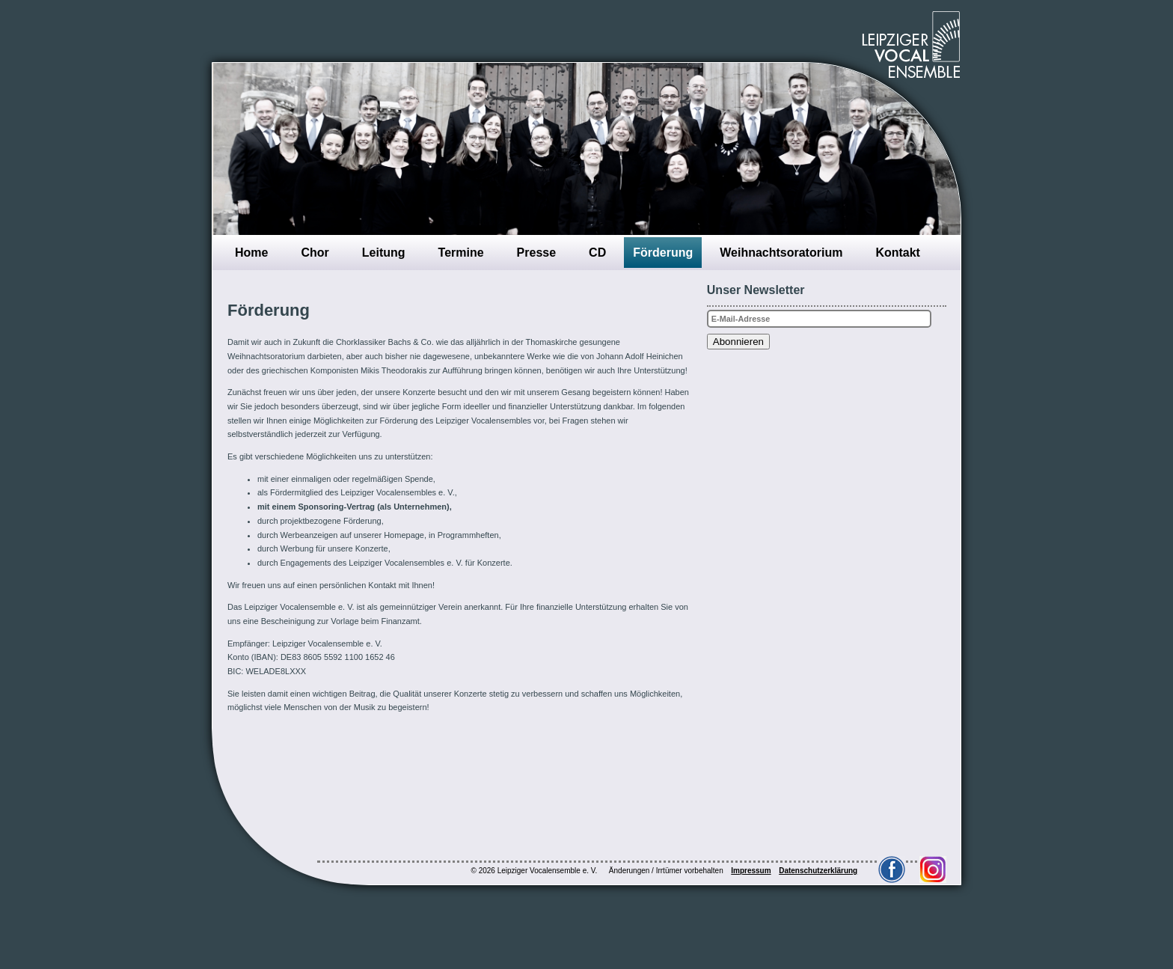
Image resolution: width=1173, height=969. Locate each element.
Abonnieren (738, 341)
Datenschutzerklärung (818, 870)
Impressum (751, 870)
